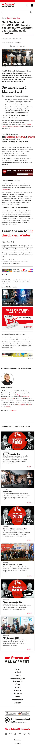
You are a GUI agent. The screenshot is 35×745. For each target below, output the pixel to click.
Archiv (17, 687)
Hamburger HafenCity (15, 126)
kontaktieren (13, 410)
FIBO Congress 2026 (11, 638)
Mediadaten (17, 699)
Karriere (17, 690)
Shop (17, 684)
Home (4, 18)
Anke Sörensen (6, 38)
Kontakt (17, 702)
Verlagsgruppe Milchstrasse (23, 404)
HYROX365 (7, 491)
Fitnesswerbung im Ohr (12, 602)
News (17, 669)
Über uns (17, 693)
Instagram (21, 136)
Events (17, 675)
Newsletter (18, 681)
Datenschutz (17, 740)
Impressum (17, 743)
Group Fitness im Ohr (11, 454)
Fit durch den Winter (17, 233)
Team (17, 696)
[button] (11, 46)
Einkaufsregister (17, 678)
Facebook (10, 136)
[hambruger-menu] (31, 5)
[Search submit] (31, 12)
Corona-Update (6, 189)
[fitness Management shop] (27, 5)
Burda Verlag (7, 406)
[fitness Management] (8, 5)
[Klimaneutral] (17, 713)
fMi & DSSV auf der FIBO (12, 565)
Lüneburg (17, 395)
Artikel (17, 672)
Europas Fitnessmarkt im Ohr (15, 529)
